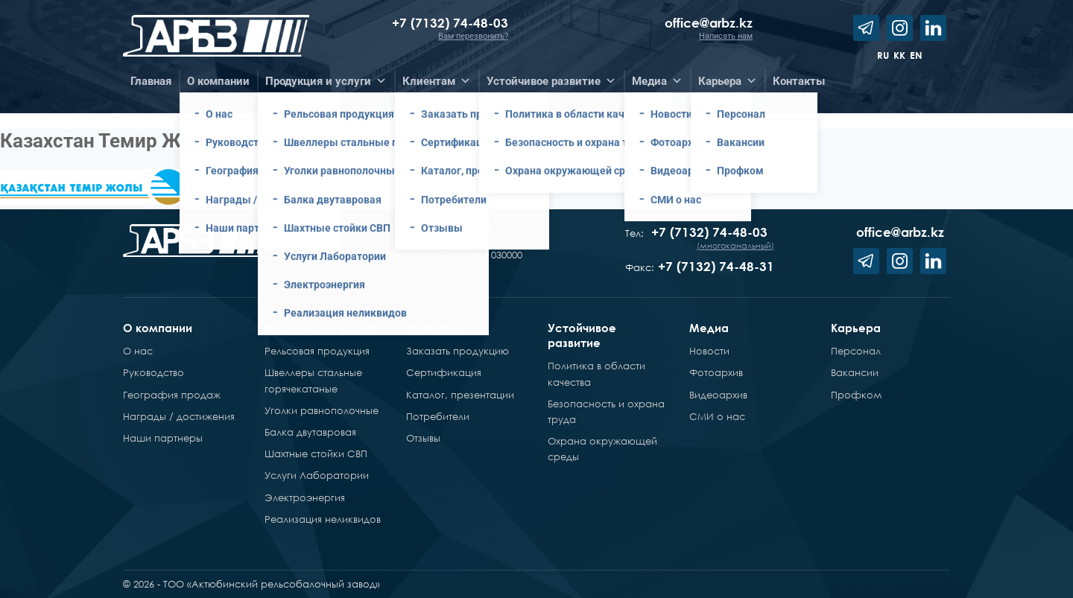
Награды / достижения (179, 416)
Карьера (856, 327)
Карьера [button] (727, 81)
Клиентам (434, 327)
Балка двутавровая (310, 432)
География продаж (172, 395)
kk (899, 55)
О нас (138, 351)
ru (883, 55)
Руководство (153, 372)
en (916, 55)
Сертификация (443, 372)
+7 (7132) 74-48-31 (716, 266)
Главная (150, 81)
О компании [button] (218, 81)
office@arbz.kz (709, 23)
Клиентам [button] (436, 81)
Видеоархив (718, 395)
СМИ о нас (717, 416)
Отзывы (423, 438)
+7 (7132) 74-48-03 (450, 23)
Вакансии (855, 372)
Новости (709, 351)
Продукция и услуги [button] (326, 81)
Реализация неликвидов (323, 519)
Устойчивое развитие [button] (551, 81)
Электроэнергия (305, 497)
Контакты (799, 81)
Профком (856, 395)
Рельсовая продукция (317, 351)
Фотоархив (716, 372)
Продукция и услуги (321, 327)
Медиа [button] (657, 81)
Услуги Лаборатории (317, 475)
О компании (157, 327)
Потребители (437, 416)
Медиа (709, 327)
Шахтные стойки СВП (316, 453)
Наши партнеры (163, 438)
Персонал (856, 351)
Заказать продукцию (457, 351)
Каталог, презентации (460, 395)
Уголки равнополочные (322, 410)
